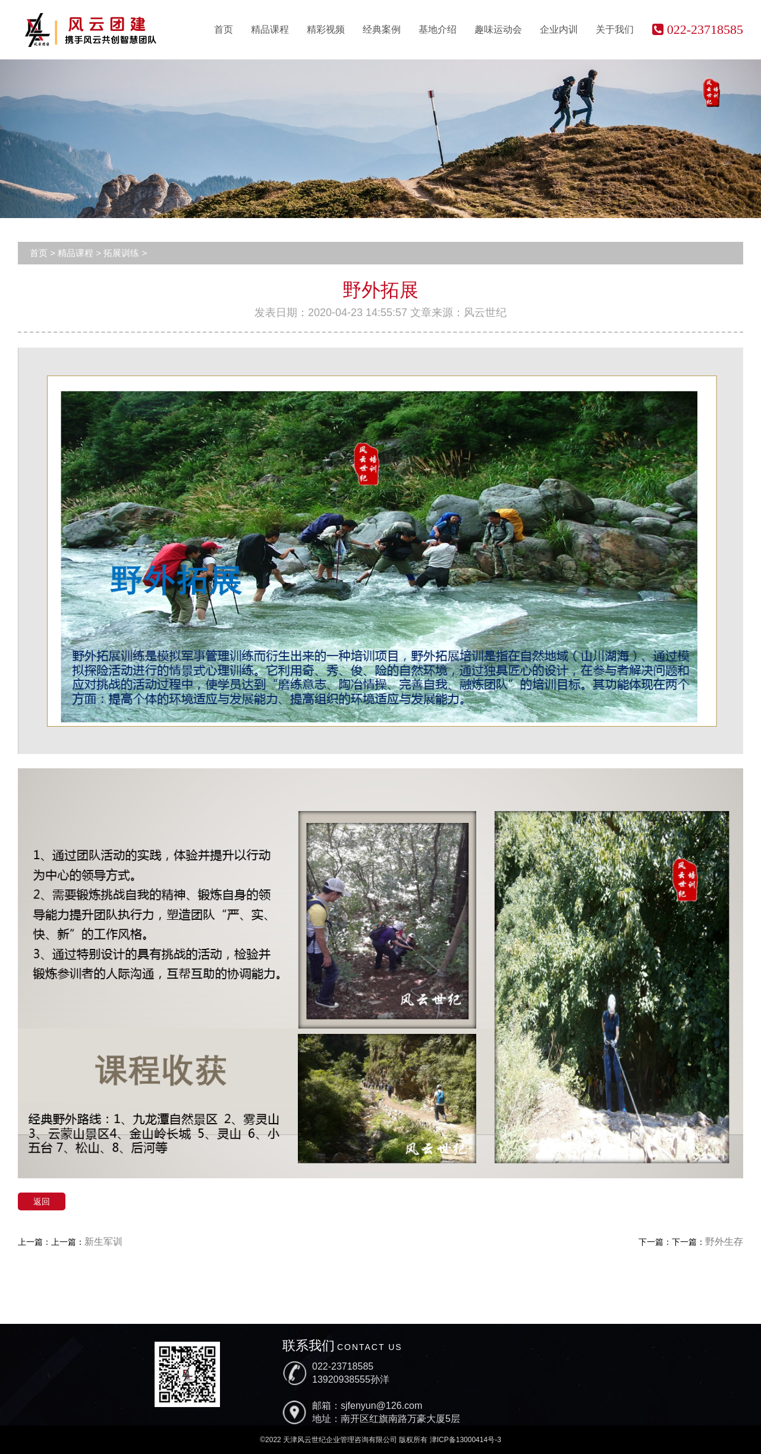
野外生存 (724, 1242)
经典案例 (382, 29)
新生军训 (103, 1242)
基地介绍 (438, 29)
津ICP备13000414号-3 (465, 1440)
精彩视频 (326, 29)
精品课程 (270, 29)
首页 (223, 29)
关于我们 (615, 29)
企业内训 (559, 29)
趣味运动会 (498, 29)
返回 (41, 1201)
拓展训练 (121, 253)
